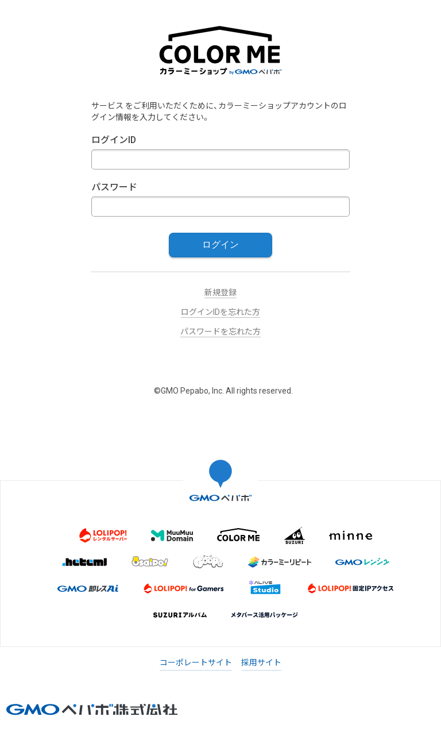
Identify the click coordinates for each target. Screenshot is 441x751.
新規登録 (220, 292)
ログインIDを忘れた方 (220, 312)
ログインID (113, 139)
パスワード (114, 187)
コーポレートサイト (196, 662)
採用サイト (261, 662)
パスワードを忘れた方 (220, 331)
